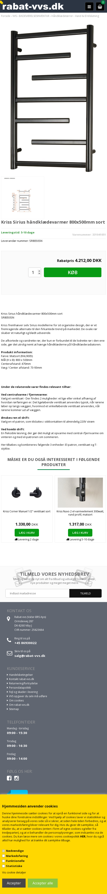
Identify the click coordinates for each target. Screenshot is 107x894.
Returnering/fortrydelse (23, 683)
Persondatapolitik (20, 687)
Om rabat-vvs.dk (19, 705)
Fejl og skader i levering (23, 692)
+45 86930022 (25, 643)
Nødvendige (15, 851)
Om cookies (16, 700)
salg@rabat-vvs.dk (29, 655)
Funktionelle (15, 861)
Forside (5, 16)
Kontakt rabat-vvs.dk (21, 679)
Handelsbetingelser (21, 675)
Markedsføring (17, 856)
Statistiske (14, 866)
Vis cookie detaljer (14, 872)
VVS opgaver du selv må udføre (28, 696)
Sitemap (14, 709)
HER (82, 836)
